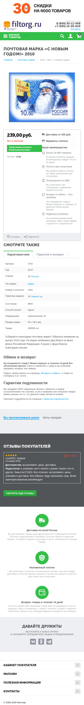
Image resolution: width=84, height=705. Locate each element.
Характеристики (18, 254)
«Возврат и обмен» (50, 373)
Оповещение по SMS (57, 180)
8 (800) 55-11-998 (68, 23)
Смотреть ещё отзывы (20, 493)
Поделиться (31, 236)
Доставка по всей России (42, 530)
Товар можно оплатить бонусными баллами (20, 148)
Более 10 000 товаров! (58, 152)
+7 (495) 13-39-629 (67, 26)
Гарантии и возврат (50, 254)
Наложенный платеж (41, 567)
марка (31, 283)
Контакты (75, 29)
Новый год (36, 296)
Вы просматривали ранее (21, 417)
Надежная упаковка (57, 214)
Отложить (15, 237)
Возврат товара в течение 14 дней (42, 602)
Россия (35, 276)
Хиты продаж (52, 417)
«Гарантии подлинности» (55, 399)
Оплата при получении (59, 166)
